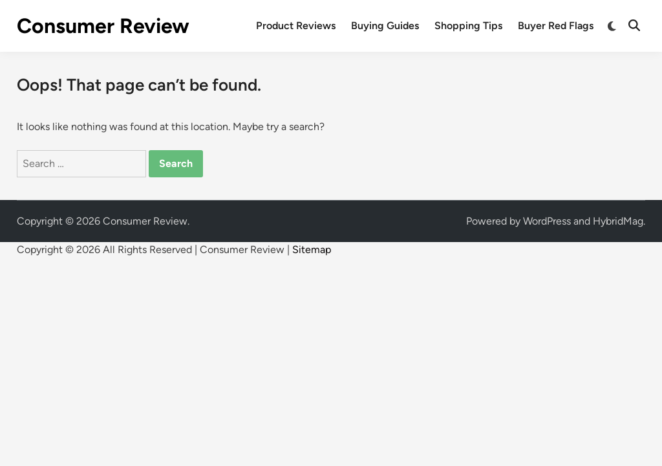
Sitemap (311, 249)
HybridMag (618, 221)
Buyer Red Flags (555, 25)
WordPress (547, 221)
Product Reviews (296, 25)
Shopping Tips (468, 25)
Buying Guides (385, 25)
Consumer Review (103, 26)
